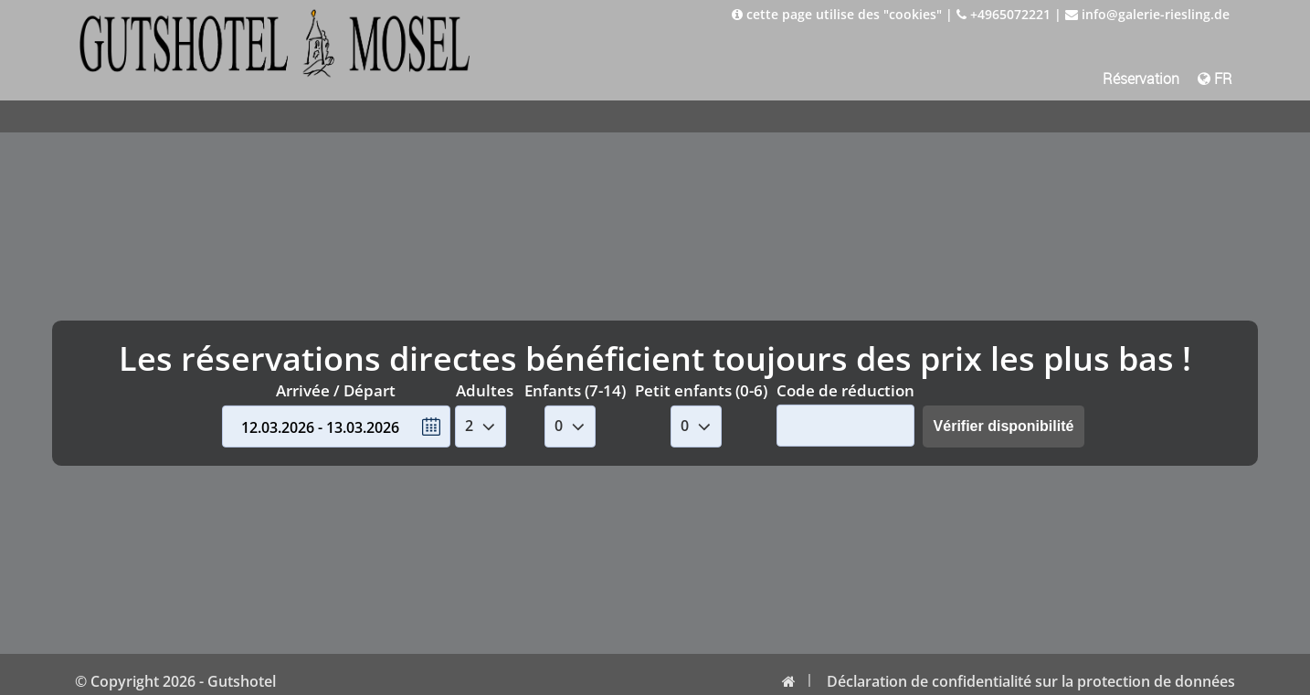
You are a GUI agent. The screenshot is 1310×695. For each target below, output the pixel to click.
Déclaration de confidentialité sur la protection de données (1031, 681)
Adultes (484, 390)
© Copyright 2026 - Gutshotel (175, 681)
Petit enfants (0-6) (701, 390)
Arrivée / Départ (336, 390)
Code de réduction (845, 389)
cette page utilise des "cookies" (837, 14)
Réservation (1141, 78)
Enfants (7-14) (575, 390)
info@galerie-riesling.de (1147, 14)
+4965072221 (1003, 14)
